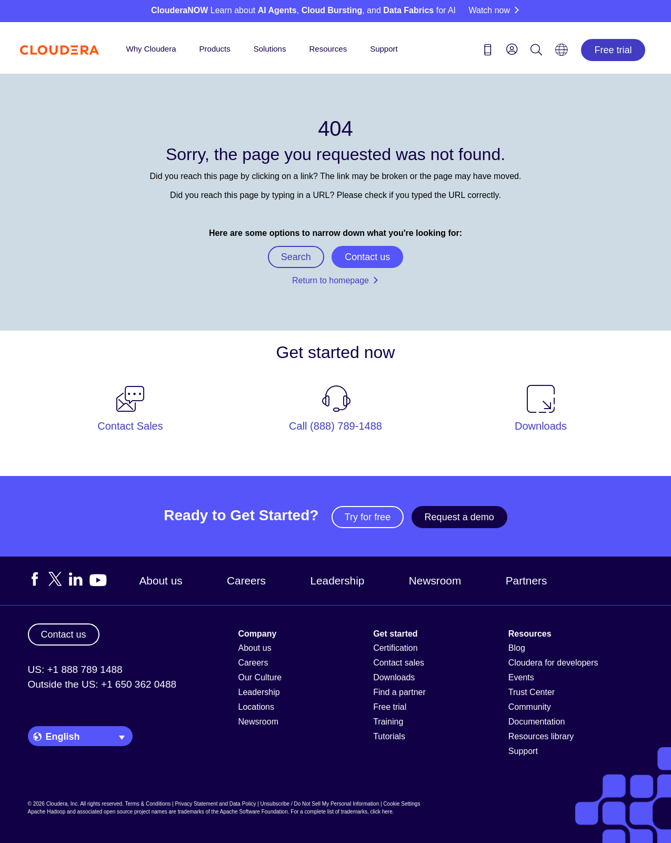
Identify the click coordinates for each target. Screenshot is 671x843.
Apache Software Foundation (254, 812)
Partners (526, 580)
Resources (328, 48)
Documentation (536, 721)
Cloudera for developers (553, 662)
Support (384, 48)
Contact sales (398, 662)
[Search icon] (536, 51)
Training (388, 721)
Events (521, 677)
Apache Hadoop (47, 812)
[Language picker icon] (561, 53)
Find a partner (399, 692)
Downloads (394, 677)
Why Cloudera (151, 48)
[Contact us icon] (488, 51)
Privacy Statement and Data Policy (215, 804)
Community (529, 706)
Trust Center (531, 692)
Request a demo (459, 517)
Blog (516, 647)
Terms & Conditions (148, 804)
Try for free (367, 517)
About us (161, 580)
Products (215, 48)
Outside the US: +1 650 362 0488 (102, 684)
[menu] (512, 49)
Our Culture (260, 677)
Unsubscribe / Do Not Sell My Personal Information (320, 804)
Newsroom (435, 580)
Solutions (270, 48)
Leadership (337, 580)
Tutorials (389, 736)
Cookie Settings (401, 804)
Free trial (613, 50)
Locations (256, 706)
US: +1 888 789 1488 (75, 669)
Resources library (541, 736)
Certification (395, 647)
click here (381, 812)
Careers (246, 580)
